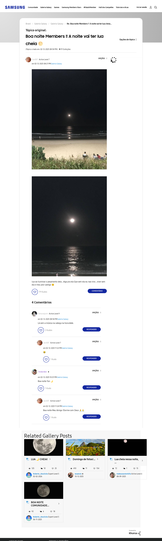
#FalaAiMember (90, 7)
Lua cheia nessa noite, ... (127, 461)
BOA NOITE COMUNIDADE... (40, 504)
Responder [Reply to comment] (92, 329)
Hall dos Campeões (106, 7)
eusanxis (78, 474)
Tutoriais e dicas (122, 7)
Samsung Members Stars (71, 7)
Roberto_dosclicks (40, 474)
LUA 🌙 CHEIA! (39, 459)
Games (56, 7)
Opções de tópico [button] (127, 39)
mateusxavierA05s (124, 474)
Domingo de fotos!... (84, 459)
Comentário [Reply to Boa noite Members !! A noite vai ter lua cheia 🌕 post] (97, 291)
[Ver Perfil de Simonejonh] (43, 314)
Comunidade (33, 7)
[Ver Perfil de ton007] (35, 59)
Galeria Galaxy (46, 7)
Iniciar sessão (142, 7)
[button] (102, 58)
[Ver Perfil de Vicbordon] (42, 372)
